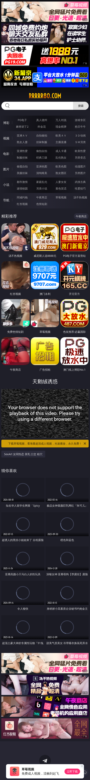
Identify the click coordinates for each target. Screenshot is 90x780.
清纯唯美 (41, 173)
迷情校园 (22, 188)
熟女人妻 (22, 142)
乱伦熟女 (61, 157)
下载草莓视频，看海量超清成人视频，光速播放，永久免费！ (47, 443)
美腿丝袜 (22, 173)
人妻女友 (61, 182)
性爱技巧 (80, 188)
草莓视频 (61, 197)
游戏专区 (80, 120)
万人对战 (61, 120)
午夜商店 (41, 197)
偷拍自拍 (41, 151)
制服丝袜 (22, 157)
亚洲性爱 (22, 151)
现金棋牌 (61, 126)
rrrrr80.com (45, 96)
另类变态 (80, 157)
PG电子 (22, 120)
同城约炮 (22, 197)
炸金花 (42, 126)
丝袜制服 (41, 142)
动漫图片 (80, 166)
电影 (6, 154)
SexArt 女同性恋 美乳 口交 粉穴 (23, 454)
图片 (6, 169)
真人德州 (41, 120)
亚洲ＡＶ (22, 135)
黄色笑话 (61, 188)
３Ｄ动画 (80, 135)
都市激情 (22, 182)
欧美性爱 (80, 151)
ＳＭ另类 (80, 142)
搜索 (81, 106)
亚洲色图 (41, 166)
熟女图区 (61, 173)
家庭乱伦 (41, 182)
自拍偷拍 (41, 135)
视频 (6, 138)
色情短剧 (41, 204)
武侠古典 (80, 182)
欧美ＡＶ (61, 135)
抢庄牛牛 (80, 126)
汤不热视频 (80, 197)
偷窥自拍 (22, 166)
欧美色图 (61, 166)
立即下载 (72, 771)
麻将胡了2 (22, 126)
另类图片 (80, 173)
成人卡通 (61, 151)
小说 (6, 185)
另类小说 (41, 188)
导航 (6, 200)
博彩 (6, 123)
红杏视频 (22, 204)
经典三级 (41, 157)
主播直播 (61, 142)
